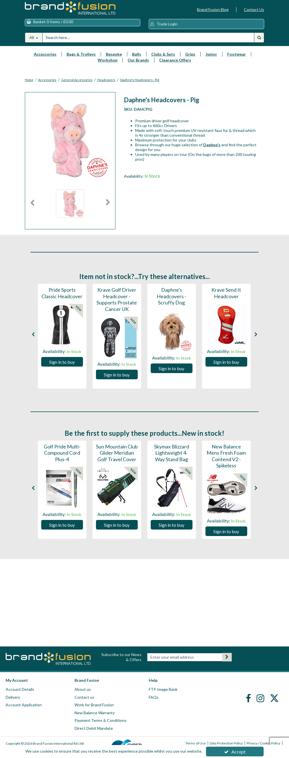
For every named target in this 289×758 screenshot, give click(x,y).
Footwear (236, 54)
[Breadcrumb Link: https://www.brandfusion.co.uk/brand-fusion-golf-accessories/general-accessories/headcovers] (106, 79)
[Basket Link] (82, 22)
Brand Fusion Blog (213, 9)
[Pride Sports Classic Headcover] (62, 296)
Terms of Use (195, 743)
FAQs (154, 697)
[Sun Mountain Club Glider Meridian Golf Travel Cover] (117, 459)
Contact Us (254, 9)
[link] (249, 698)
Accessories (45, 54)
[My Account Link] (206, 24)
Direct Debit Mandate (94, 728)
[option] (70, 205)
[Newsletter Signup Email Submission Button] (227, 657)
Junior (211, 54)
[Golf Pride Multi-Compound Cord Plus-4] (62, 459)
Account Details (20, 689)
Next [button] (108, 205)
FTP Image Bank (163, 689)
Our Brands (138, 60)
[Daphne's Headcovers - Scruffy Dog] (171, 302)
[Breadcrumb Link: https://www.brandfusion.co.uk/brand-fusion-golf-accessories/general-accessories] (77, 79)
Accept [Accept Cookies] (235, 751)
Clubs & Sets (163, 54)
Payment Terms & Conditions (100, 720)
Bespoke (114, 54)
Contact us (84, 697)
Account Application (24, 704)
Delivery (13, 697)
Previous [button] (32, 205)
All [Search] (32, 37)
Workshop (107, 60)
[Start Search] (259, 37)
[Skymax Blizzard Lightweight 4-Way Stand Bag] (171, 459)
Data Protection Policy (226, 743)
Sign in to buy (62, 362)
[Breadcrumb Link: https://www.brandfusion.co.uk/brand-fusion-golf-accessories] (47, 79)
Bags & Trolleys (81, 54)
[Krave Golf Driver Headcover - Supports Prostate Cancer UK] (117, 309)
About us (83, 689)
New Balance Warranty (95, 712)
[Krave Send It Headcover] (226, 296)
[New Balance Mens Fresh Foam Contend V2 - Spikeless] (226, 465)
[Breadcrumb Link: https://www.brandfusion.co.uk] (29, 79)
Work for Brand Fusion (94, 704)
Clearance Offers (175, 60)
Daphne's (211, 144)
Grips (190, 54)
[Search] (148, 37)
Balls (136, 54)
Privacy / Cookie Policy (263, 743)
